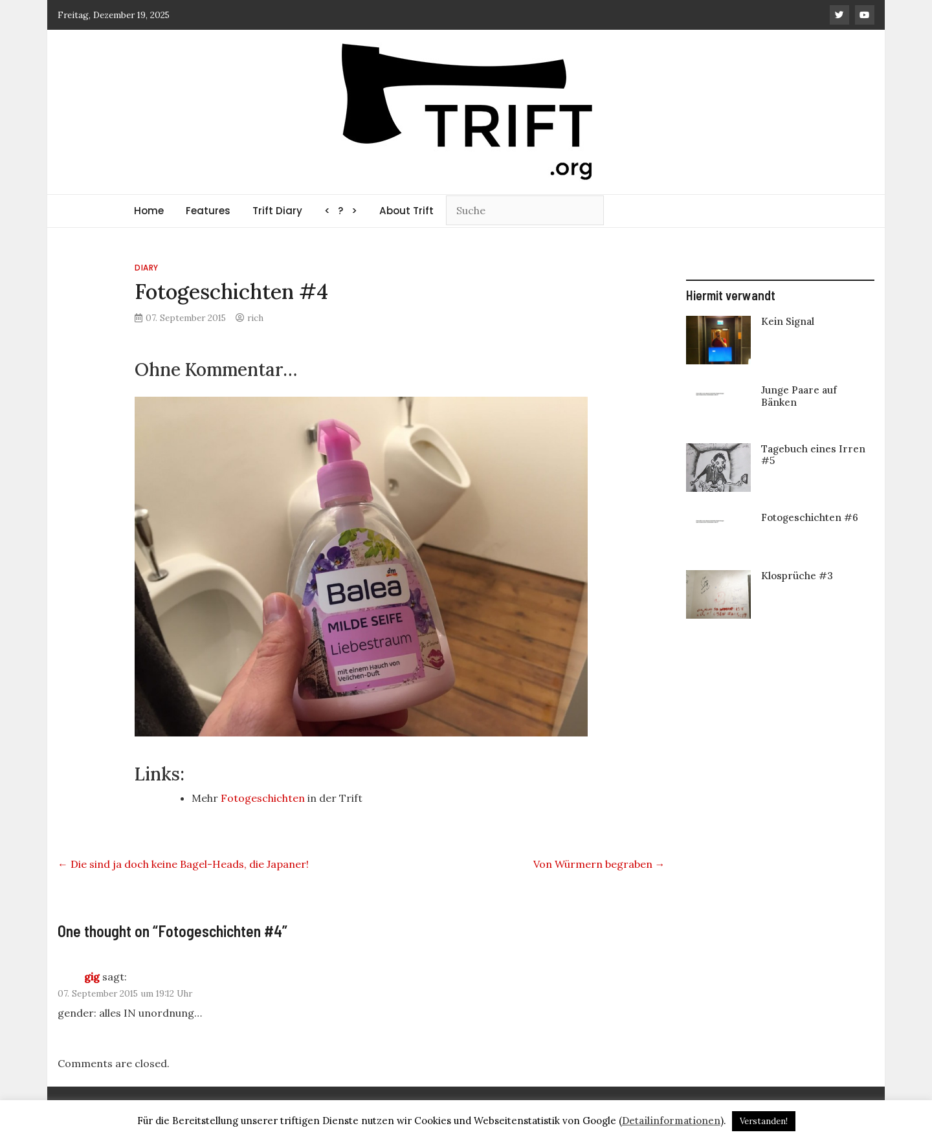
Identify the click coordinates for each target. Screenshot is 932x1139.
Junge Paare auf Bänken (799, 396)
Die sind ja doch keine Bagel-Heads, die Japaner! (183, 863)
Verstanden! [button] (764, 1121)
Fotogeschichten (263, 797)
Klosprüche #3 (797, 576)
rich (255, 318)
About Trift (406, 210)
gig (92, 976)
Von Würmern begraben (599, 863)
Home (149, 210)
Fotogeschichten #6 (809, 517)
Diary (147, 267)
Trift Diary (277, 210)
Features (208, 210)
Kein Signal (787, 321)
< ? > (340, 210)
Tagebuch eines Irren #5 (813, 455)
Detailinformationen (671, 1120)
